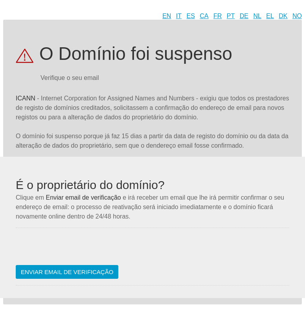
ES (191, 16)
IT (179, 16)
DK (283, 16)
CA (204, 16)
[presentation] (75, 249)
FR (217, 16)
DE (244, 16)
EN (166, 16)
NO (297, 16)
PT (231, 16)
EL (270, 16)
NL (257, 16)
